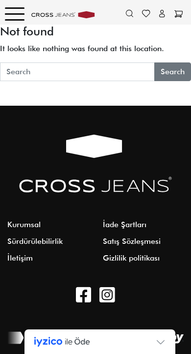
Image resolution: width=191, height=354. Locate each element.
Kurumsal (24, 224)
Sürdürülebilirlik (35, 241)
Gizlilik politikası (131, 258)
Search (173, 71)
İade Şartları (124, 224)
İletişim (20, 258)
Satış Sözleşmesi (132, 241)
